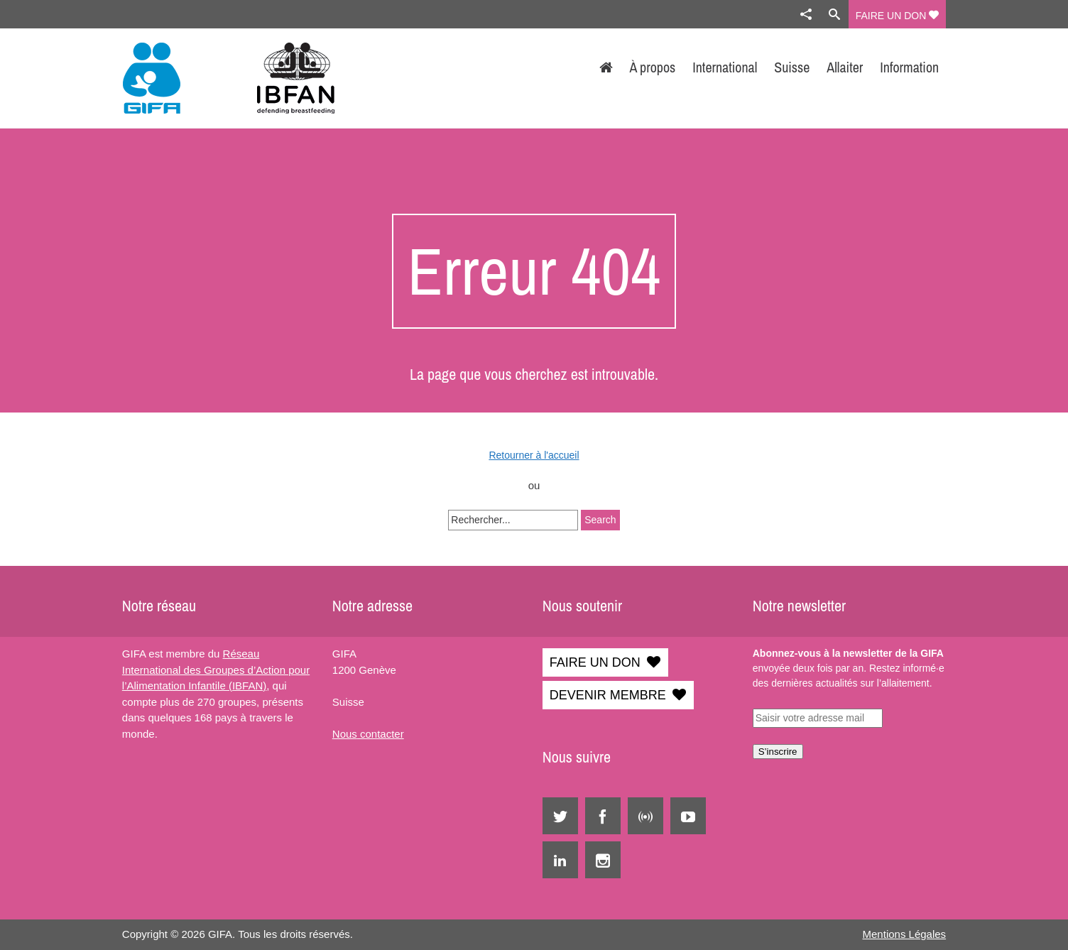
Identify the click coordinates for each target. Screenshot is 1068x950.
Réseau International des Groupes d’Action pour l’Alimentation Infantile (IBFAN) (216, 670)
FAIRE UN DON (897, 15)
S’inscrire (777, 751)
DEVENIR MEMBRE (608, 695)
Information (909, 67)
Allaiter (845, 67)
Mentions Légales (905, 934)
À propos (653, 67)
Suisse (792, 67)
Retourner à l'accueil (534, 455)
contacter (380, 734)
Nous (344, 734)
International (724, 67)
